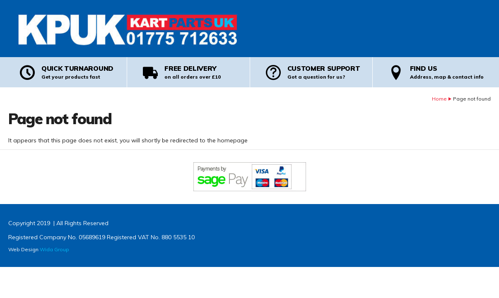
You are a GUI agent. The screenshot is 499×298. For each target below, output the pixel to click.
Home (439, 99)
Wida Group (54, 249)
